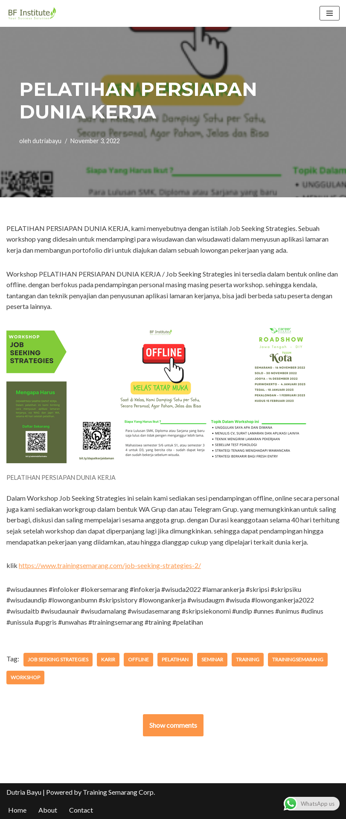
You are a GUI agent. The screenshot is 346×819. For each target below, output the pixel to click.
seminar (212, 659)
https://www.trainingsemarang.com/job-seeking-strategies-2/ (110, 565)
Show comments (173, 725)
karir (108, 659)
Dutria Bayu (23, 792)
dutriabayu (46, 140)
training (247, 659)
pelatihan (175, 659)
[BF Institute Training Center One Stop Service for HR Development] (32, 13)
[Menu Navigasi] (330, 13)
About (47, 810)
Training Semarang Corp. (119, 792)
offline (138, 659)
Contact (81, 810)
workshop (25, 677)
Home (17, 810)
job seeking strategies (58, 659)
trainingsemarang (297, 659)
